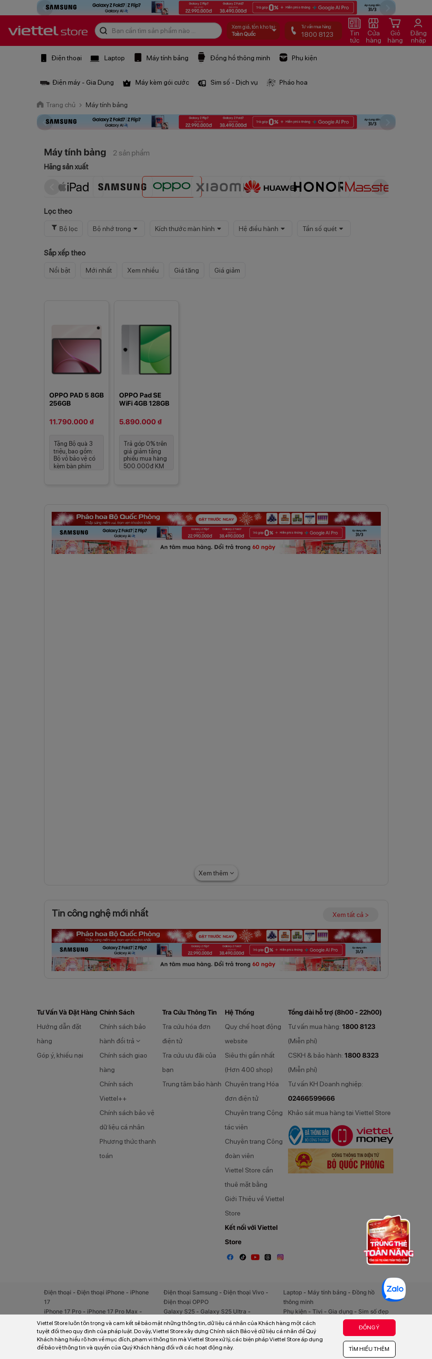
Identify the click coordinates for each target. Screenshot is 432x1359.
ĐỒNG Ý (369, 1327)
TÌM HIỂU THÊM (369, 1349)
